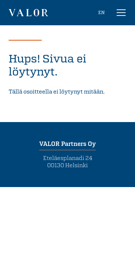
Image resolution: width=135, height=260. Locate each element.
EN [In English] (101, 12)
